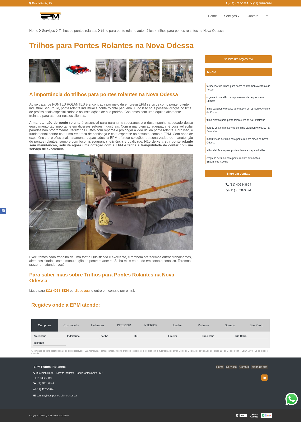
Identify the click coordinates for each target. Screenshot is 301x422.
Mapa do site (259, 367)
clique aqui (82, 291)
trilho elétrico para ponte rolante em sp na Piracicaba (236, 121)
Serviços (230, 16)
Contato (252, 16)
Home (212, 16)
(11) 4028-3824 (237, 3)
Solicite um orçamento (238, 59)
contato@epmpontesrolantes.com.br (55, 395)
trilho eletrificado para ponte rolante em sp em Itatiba (236, 152)
